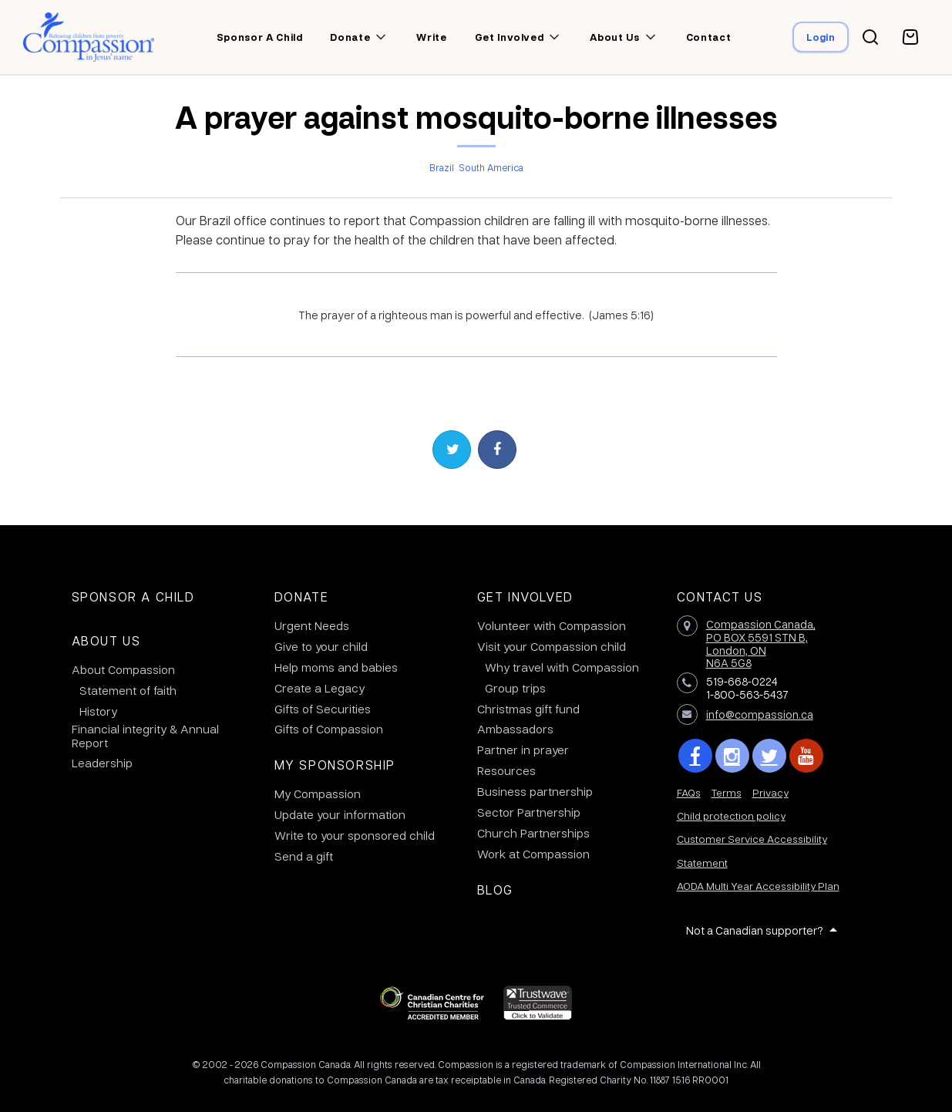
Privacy (770, 792)
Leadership (102, 763)
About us (614, 37)
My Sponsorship (334, 764)
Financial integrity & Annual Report (145, 736)
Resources (506, 770)
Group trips (515, 688)
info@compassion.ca (759, 714)
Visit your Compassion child (551, 646)
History (98, 711)
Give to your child (321, 646)
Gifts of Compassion (328, 729)
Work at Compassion (533, 854)
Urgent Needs (311, 625)
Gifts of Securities (322, 709)
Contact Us (720, 596)
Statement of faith (128, 690)
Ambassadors (515, 729)
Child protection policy (731, 815)
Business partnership (535, 791)
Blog (495, 889)
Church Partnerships (533, 833)
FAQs (689, 792)
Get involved (509, 37)
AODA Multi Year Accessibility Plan (758, 885)
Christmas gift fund (528, 709)
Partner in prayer (523, 749)
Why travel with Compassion (562, 667)
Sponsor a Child (133, 596)
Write (431, 37)
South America (491, 167)
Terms (726, 792)
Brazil (441, 167)
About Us (106, 640)
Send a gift (303, 856)
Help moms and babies (336, 667)
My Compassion (317, 793)
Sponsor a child (260, 37)
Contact (709, 37)
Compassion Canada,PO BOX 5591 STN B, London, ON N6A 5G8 (761, 643)
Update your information (339, 814)
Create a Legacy (319, 688)
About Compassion (123, 669)
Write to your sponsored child (354, 835)
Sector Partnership (528, 812)
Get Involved (525, 596)
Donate (350, 37)
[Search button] (870, 37)
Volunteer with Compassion (551, 625)
